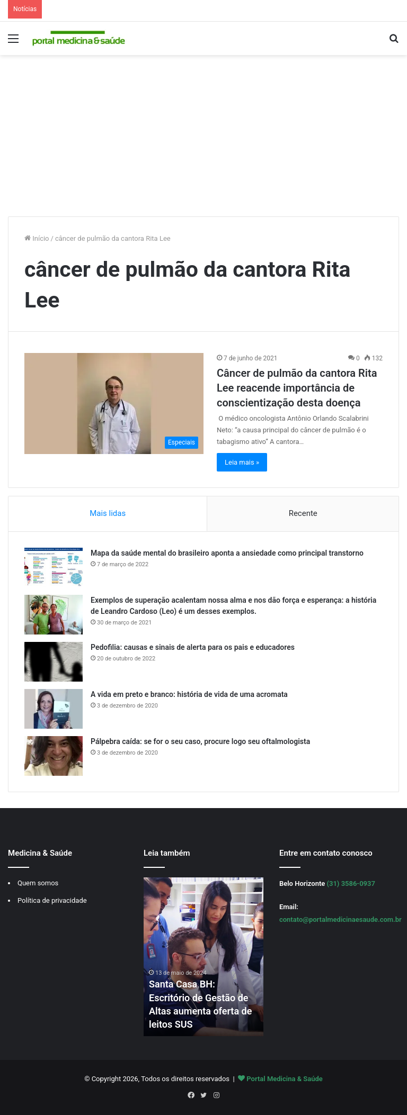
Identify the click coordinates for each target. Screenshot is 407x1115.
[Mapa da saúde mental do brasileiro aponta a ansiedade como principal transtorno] (53, 567)
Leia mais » (242, 462)
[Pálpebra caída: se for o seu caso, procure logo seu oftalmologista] (53, 756)
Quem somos (37, 883)
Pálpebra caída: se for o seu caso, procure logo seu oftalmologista (200, 741)
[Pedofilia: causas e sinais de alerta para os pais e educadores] (53, 662)
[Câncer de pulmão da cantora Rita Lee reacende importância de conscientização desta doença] (114, 403)
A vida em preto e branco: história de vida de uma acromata (189, 694)
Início (36, 238)
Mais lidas (108, 513)
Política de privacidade (52, 900)
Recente (303, 513)
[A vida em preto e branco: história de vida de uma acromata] (53, 709)
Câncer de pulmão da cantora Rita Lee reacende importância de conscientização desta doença (297, 388)
